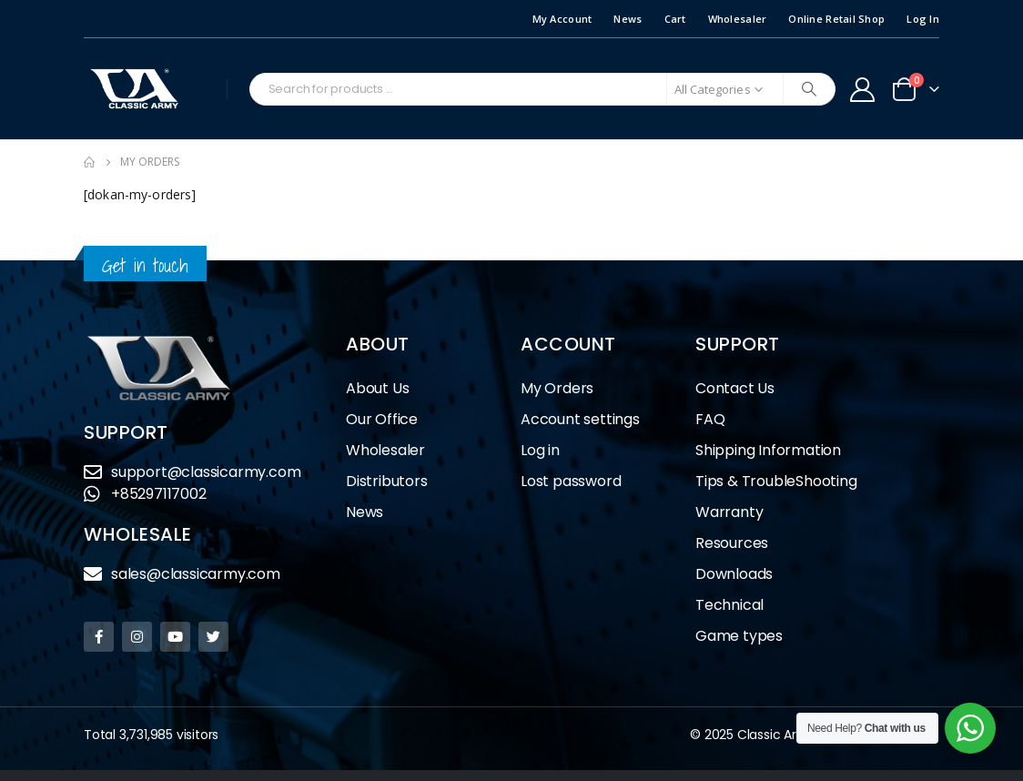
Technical (729, 604)
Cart (675, 18)
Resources (731, 542)
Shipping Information (768, 450)
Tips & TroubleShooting (776, 481)
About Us (377, 388)
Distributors (391, 481)
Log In (923, 18)
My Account (562, 18)
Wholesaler (737, 18)
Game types (739, 635)
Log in (540, 450)
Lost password (571, 481)
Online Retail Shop (836, 18)
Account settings (580, 419)
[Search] (809, 89)
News (627, 18)
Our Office (382, 419)
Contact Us (735, 388)
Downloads (734, 573)
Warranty (729, 512)
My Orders (557, 388)
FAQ (709, 419)
